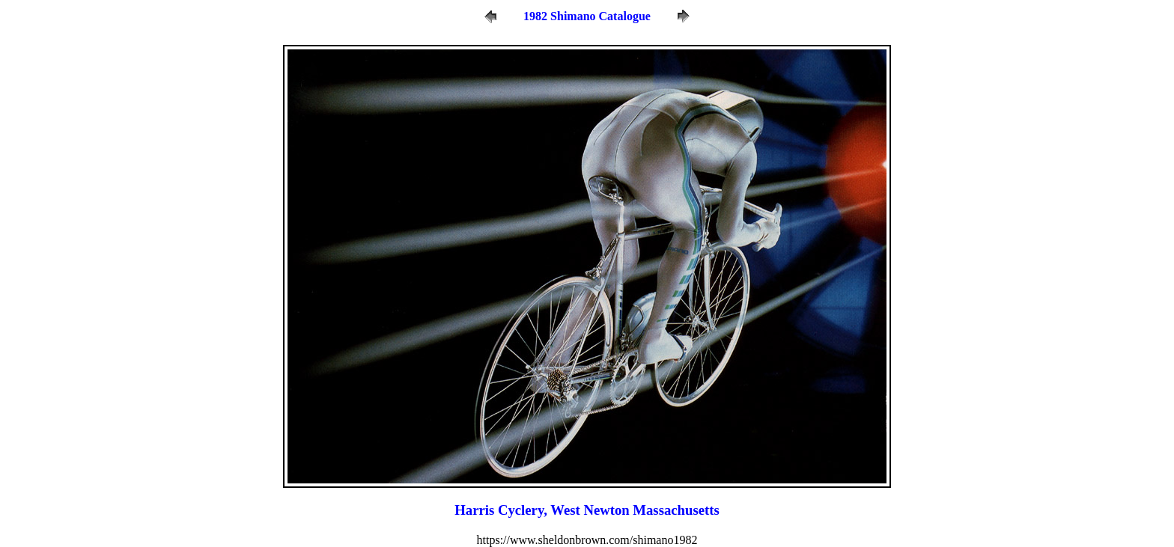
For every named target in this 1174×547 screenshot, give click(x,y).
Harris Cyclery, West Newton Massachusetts (586, 510)
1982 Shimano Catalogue (587, 16)
